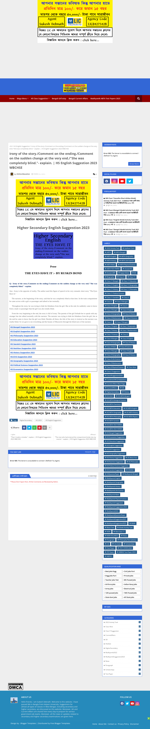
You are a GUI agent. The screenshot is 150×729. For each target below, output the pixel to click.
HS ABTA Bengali (124, 396)
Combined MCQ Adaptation (116, 380)
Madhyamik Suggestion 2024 (117, 507)
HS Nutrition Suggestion (115, 462)
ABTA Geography (127, 256)
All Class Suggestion (39, 98)
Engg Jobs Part (110, 576)
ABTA (109, 252)
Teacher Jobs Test (112, 580)
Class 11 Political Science (115, 293)
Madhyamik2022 (112, 511)
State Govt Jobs (111, 597)
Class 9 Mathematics (114, 363)
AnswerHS (128, 269)
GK (123, 388)
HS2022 (131, 470)
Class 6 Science (132, 318)
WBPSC (109, 556)
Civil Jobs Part (129, 571)
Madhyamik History (113, 486)
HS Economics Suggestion (116, 437)
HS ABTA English (131, 408)
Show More (134, 164)
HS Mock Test (132, 458)
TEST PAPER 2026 (126, 548)
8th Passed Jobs (130, 580)
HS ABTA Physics (132, 417)
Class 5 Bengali (122, 302)
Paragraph (110, 540)
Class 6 (124, 306)
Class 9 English (128, 351)
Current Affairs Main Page (116, 384)
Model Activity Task (125, 527)
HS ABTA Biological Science (116, 400)
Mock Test (110, 527)
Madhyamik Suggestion (115, 503)
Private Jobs (128, 576)
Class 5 (109, 302)
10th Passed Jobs (130, 593)
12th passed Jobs (111, 593)
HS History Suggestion (114, 458)
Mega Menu (22, 98)
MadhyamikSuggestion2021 (116, 519)
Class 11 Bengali (112, 281)
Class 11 (132, 277)
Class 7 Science (112, 334)
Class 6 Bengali (112, 310)
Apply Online (124, 273)
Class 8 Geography (113, 343)
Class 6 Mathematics (114, 318)
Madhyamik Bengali (131, 474)
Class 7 (109, 322)
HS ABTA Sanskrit (113, 421)
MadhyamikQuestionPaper (116, 515)
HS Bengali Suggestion (115, 433)
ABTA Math (111, 265)
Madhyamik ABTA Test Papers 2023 (105, 98)
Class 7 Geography (128, 326)
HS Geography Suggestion (116, 453)
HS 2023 (39, 420)
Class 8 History (130, 343)
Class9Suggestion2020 (115, 375)
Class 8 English (128, 338)
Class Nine (132, 367)
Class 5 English (112, 306)
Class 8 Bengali (112, 338)
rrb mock (117, 544)
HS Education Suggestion (115, 441)
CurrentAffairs (112, 388)
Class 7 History (112, 330)
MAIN (133, 523)
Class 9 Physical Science (115, 367)
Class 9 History (130, 355)
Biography (110, 277)
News (125, 536)
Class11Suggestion (113, 371)
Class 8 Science (126, 347)
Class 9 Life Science (113, 359)
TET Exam (110, 552)
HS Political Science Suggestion (117, 466)
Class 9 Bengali (112, 351)
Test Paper (110, 548)
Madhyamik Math (113, 495)
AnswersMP (111, 273)
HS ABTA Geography (114, 412)
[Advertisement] (74, 61)
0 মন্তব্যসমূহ (92, 476)
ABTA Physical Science (127, 265)
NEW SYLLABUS (112, 536)
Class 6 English (128, 310)
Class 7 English (112, 326)
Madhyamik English (113, 478)
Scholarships (130, 544)
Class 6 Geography (113, 314)
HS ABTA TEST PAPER (114, 425)
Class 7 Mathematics (129, 330)
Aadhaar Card (129, 248)
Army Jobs (109, 589)
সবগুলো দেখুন (90, 452)
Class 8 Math (111, 347)
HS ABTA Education (113, 408)
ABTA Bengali (120, 252)
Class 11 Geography (130, 285)
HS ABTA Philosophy (114, 417)
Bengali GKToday (59, 98)
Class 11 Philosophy (130, 289)
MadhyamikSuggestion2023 (116, 523)
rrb (108, 544)
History (126, 392)
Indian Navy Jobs (130, 584)
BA (135, 273)
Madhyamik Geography (115, 482)
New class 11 (120, 532)
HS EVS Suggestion (113, 449)
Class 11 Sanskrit (113, 297)
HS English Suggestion (22, 146)
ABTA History (111, 260)
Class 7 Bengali (122, 322)
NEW (108, 532)
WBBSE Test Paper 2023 (127, 552)
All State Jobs (129, 597)
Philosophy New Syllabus (127, 540)
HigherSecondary (26, 420)
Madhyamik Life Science (115, 490)
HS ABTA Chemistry (114, 404)
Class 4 (126, 297)
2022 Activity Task (113, 248)
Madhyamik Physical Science (117, 499)
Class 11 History (112, 289)
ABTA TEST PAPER (113, 269)
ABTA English (111, 256)
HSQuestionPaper (113, 474)
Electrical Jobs (129, 589)
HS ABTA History (132, 412)
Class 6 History (130, 314)
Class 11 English (112, 285)
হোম (10, 146)
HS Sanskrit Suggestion (115, 470)
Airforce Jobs (110, 584)
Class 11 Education (130, 281)
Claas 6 (121, 277)
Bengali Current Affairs (78, 98)
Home (11, 98)
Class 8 (125, 334)
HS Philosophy (133, 462)
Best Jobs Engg (110, 571)
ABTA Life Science (127, 260)
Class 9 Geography (113, 355)
